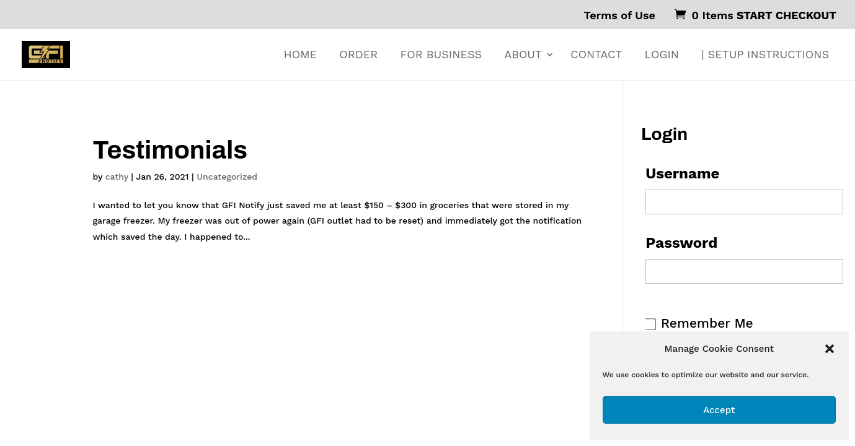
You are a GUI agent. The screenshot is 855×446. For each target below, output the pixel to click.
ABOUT (523, 55)
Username (682, 173)
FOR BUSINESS (440, 55)
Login (662, 55)
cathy (116, 176)
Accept (719, 410)
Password (681, 242)
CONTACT (596, 55)
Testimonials (170, 150)
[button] (829, 349)
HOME (300, 55)
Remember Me (707, 323)
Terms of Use (619, 16)
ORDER (358, 55)
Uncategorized (227, 176)
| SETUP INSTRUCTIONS (765, 55)
